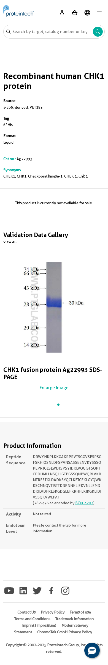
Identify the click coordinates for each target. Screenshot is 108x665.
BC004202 (84, 503)
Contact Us (26, 612)
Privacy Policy (52, 612)
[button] (92, 650)
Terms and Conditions (32, 619)
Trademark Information (74, 619)
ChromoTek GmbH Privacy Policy (64, 632)
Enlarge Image (54, 387)
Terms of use (80, 612)
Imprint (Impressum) (39, 625)
